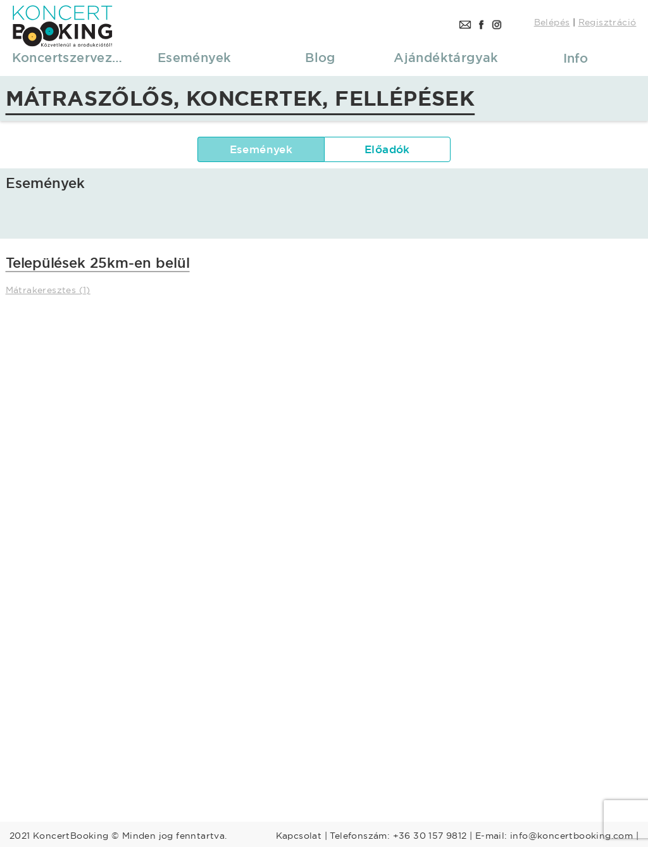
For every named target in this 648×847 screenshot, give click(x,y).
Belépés (552, 22)
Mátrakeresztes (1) (48, 290)
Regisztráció (607, 22)
